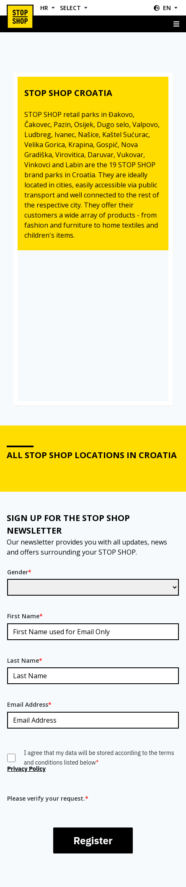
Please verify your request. (47, 798)
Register (93, 840)
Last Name (24, 660)
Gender (19, 572)
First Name (25, 616)
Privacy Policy (26, 769)
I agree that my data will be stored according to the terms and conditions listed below (99, 757)
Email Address (29, 704)
